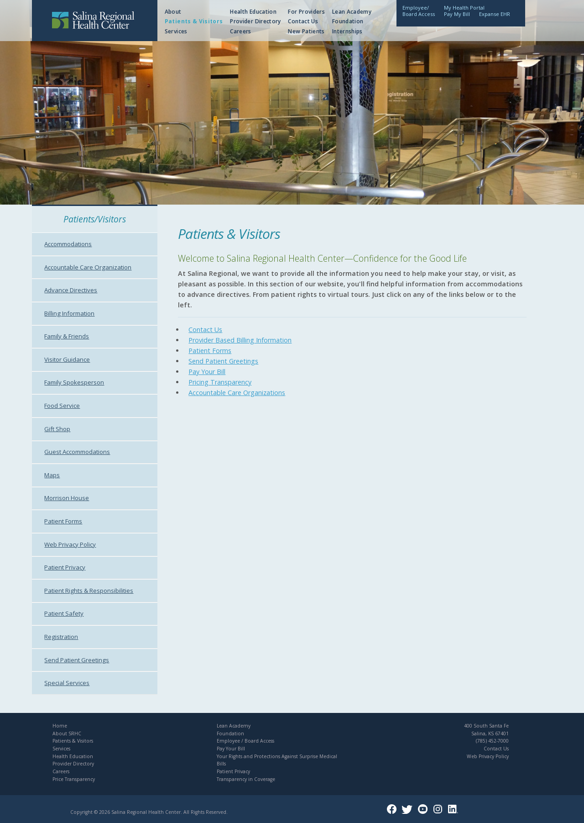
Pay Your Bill (206, 371)
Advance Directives (70, 290)
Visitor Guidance (67, 359)
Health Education (253, 12)
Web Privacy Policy (70, 544)
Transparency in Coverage (246, 779)
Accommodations (68, 244)
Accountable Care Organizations (236, 392)
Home (59, 726)
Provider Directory (255, 21)
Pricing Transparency (219, 382)
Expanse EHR (494, 14)
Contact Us (303, 21)
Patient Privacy (64, 567)
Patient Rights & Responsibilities (88, 590)
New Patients (306, 31)
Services (176, 31)
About (173, 12)
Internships (347, 31)
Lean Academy (351, 12)
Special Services (66, 683)
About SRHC (66, 733)
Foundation (348, 21)
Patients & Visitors (194, 21)
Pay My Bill (457, 14)
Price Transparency (73, 779)
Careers (240, 31)
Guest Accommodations (77, 452)
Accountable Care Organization (87, 267)
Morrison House (66, 498)
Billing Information (69, 313)
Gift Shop (57, 429)
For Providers (306, 12)
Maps (52, 475)
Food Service (62, 405)
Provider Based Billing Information (240, 340)
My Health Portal (464, 7)
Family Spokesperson (74, 382)
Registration (61, 637)
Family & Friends (66, 336)
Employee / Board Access (245, 741)
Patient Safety (63, 613)
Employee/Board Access (418, 10)
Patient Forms (63, 521)
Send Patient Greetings (76, 660)
